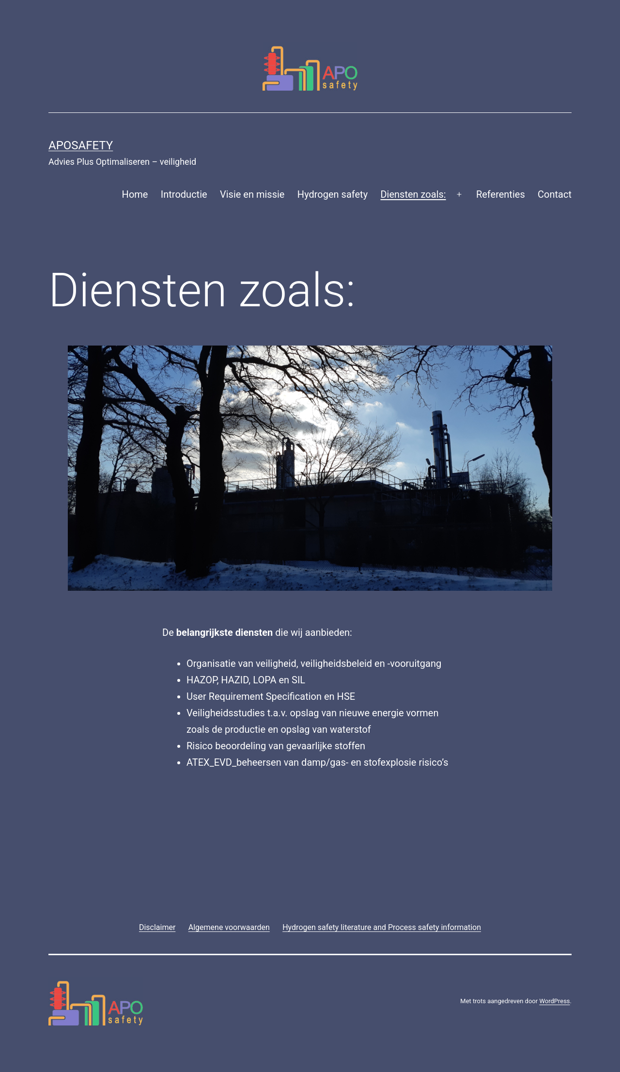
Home (135, 194)
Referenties (500, 194)
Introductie (184, 194)
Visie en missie (252, 194)
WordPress (554, 1001)
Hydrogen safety (332, 194)
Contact (555, 194)
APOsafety (80, 145)
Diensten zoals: (413, 194)
